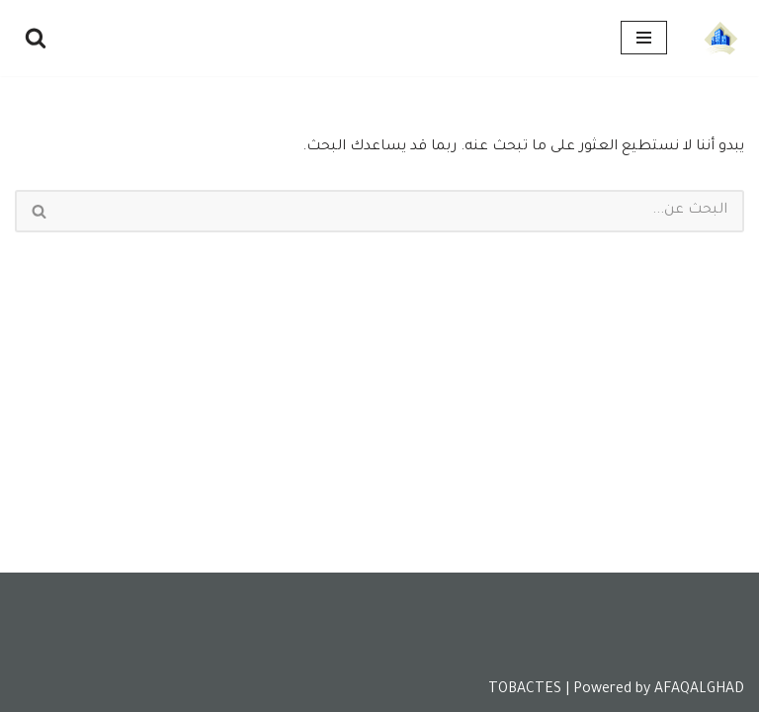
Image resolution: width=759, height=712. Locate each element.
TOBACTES (524, 690)
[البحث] (35, 37)
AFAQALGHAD (699, 690)
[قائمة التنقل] (644, 37)
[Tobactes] (720, 38)
